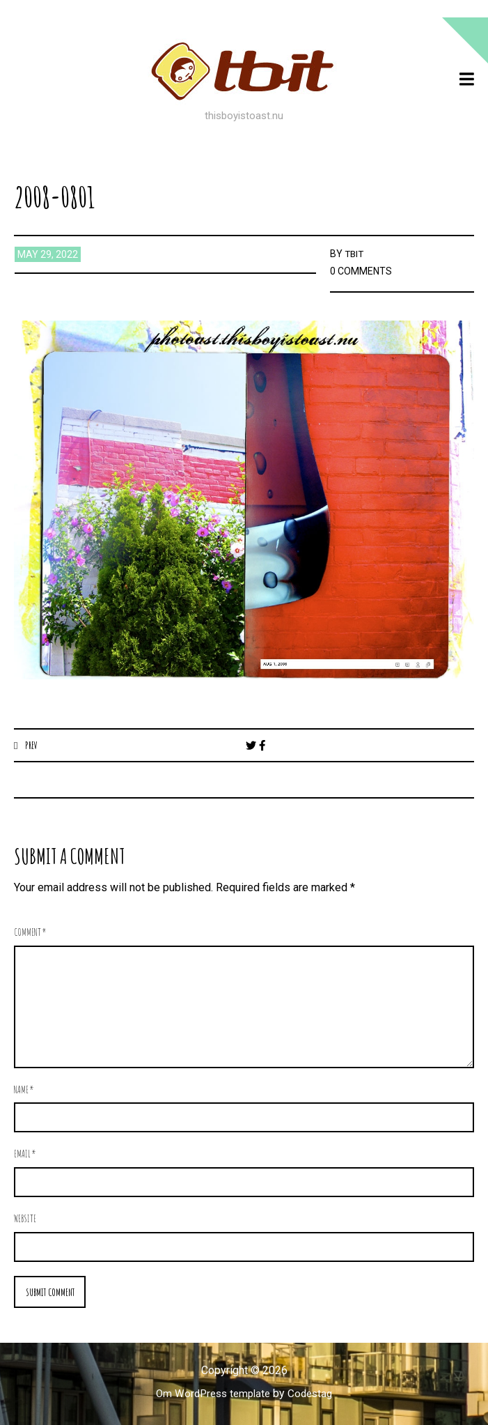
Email (25, 1154)
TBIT (355, 253)
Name (24, 1090)
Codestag (313, 1394)
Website (25, 1219)
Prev (31, 745)
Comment (30, 933)
